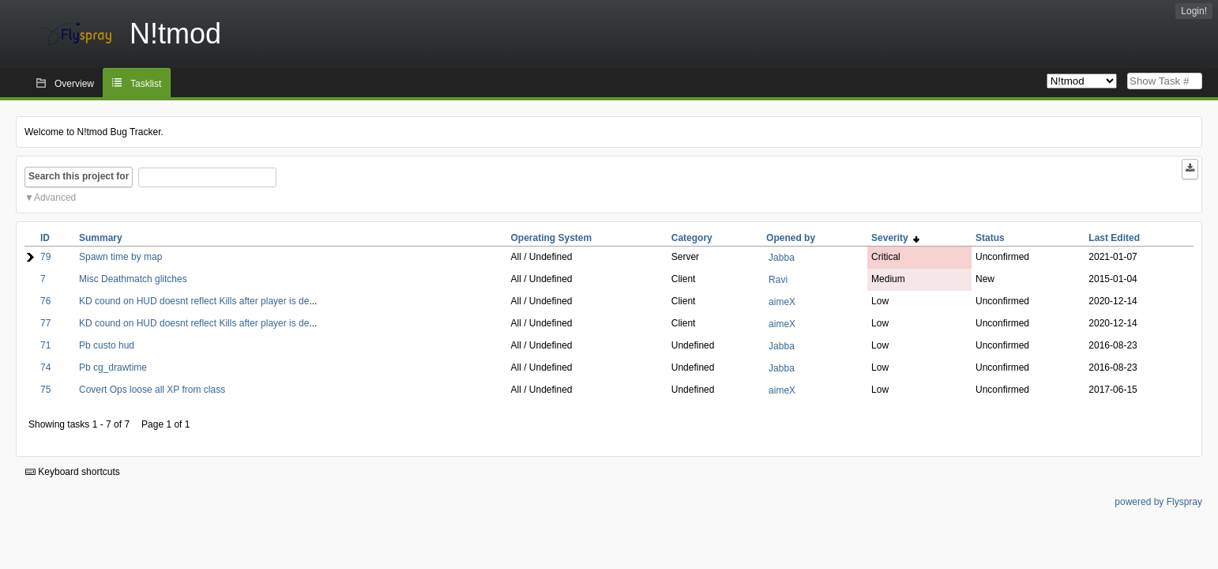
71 (45, 345)
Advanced (55, 197)
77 (45, 323)
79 (45, 256)
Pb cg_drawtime (113, 367)
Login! (1194, 11)
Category (691, 237)
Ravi (778, 279)
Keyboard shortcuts (72, 471)
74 (45, 367)
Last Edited (1114, 237)
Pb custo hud (106, 345)
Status (990, 237)
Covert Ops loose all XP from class (152, 389)
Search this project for (78, 176)
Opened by (790, 237)
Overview (74, 83)
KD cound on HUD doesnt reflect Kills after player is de (194, 301)
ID (45, 237)
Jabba (782, 257)
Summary (100, 237)
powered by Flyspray (1158, 501)
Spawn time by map (120, 256)
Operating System (551, 237)
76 (45, 301)
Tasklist (145, 83)
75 (45, 389)
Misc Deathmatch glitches (133, 278)
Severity (895, 237)
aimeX (782, 301)
